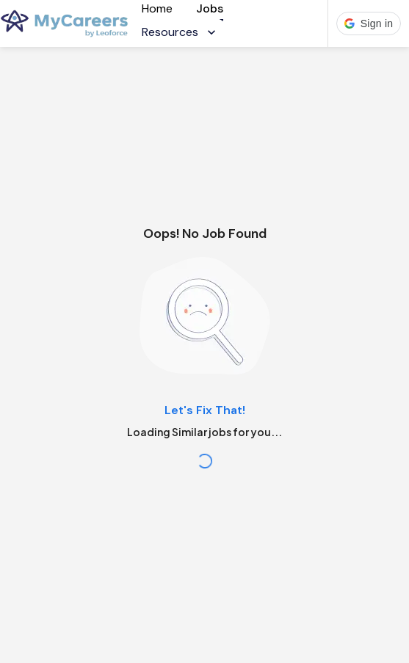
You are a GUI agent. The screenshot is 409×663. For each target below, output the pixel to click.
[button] (369, 23)
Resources (180, 32)
